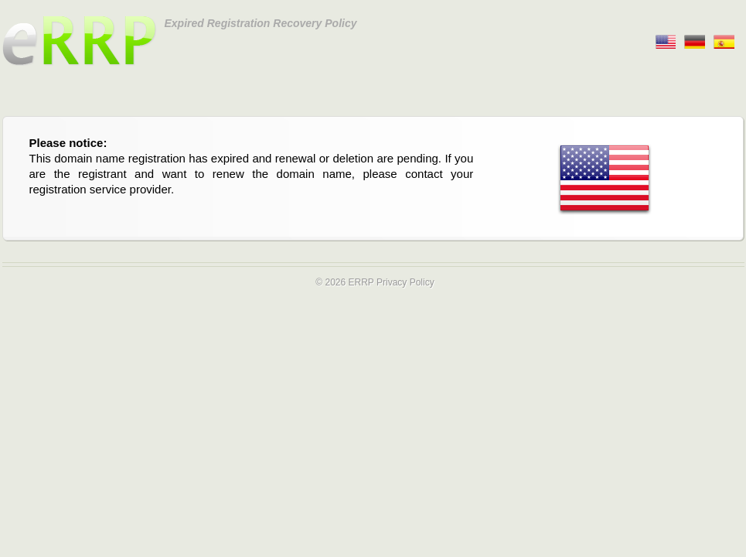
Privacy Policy (405, 282)
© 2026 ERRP (344, 282)
